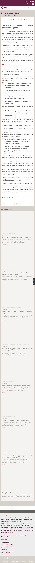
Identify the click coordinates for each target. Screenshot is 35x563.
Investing (7, 307)
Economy (4, 381)
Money (20, 344)
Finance (11, 233)
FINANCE (12, 197)
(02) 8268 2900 (30, 1)
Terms (17, 561)
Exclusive (8, 233)
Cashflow (4, 344)
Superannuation (13, 307)
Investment (16, 344)
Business (3, 233)
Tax (14, 233)
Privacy (21, 561)
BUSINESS (6, 197)
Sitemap (25, 561)
